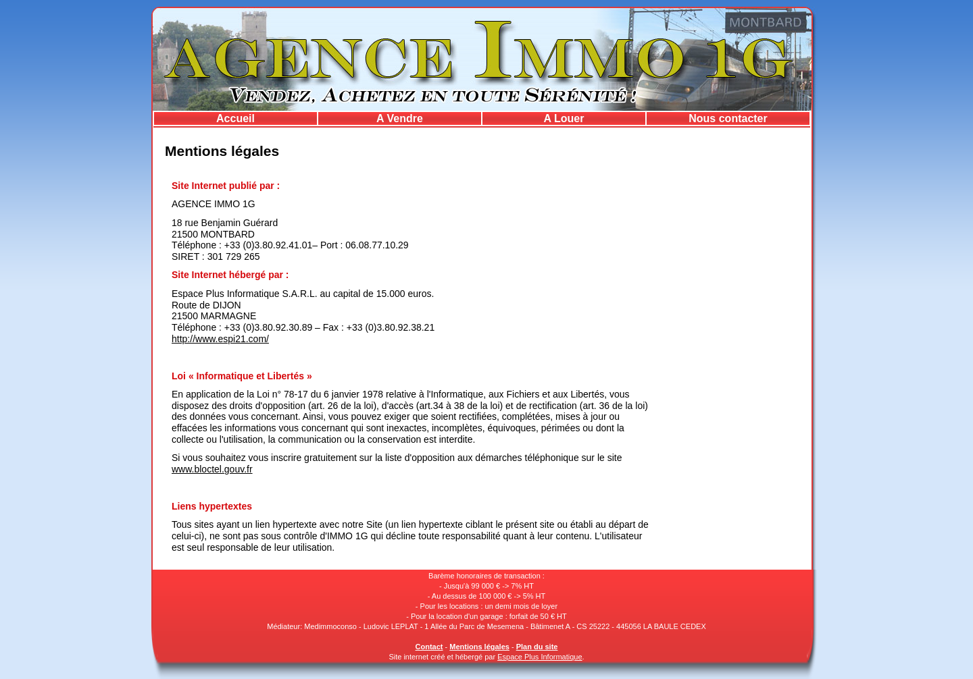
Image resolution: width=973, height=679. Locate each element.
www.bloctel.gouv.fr (212, 469)
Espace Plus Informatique (539, 657)
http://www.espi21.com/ (220, 338)
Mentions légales (479, 647)
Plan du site (537, 647)
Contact (429, 647)
